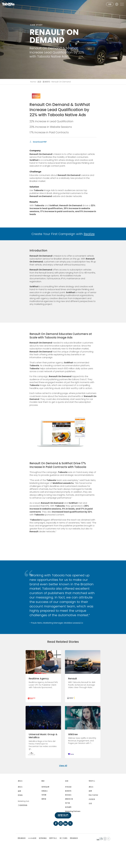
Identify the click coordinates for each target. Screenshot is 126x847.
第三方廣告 (63, 838)
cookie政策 (32, 838)
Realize (89, 234)
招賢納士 (44, 791)
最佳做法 (68, 795)
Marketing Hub (23, 801)
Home (33, 82)
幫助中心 (92, 781)
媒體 (19, 791)
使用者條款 (43, 838)
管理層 (43, 795)
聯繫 (109, 4)
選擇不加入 (53, 838)
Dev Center (93, 795)
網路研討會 (69, 799)
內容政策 (92, 799)
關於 (43, 781)
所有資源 (68, 787)
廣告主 (20, 781)
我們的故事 (45, 787)
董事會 (43, 799)
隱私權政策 (22, 838)
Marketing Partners (72, 811)
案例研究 (46, 82)
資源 (39, 82)
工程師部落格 (22, 805)
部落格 (20, 795)
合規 (90, 803)
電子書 (67, 803)
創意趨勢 (68, 807)
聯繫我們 (63, 815)
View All (63, 765)
